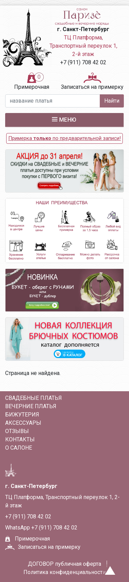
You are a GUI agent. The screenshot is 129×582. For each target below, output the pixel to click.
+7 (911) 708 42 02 (83, 62)
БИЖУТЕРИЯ (22, 414)
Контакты (20, 439)
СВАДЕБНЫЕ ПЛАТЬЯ (33, 398)
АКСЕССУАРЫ (23, 423)
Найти (111, 100)
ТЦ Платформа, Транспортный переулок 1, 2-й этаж (83, 45)
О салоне (18, 447)
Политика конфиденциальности (64, 572)
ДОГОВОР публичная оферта (64, 564)
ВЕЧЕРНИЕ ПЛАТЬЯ (30, 406)
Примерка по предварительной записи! (64, 138)
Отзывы (17, 431)
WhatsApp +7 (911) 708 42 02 (41, 527)
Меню (64, 119)
